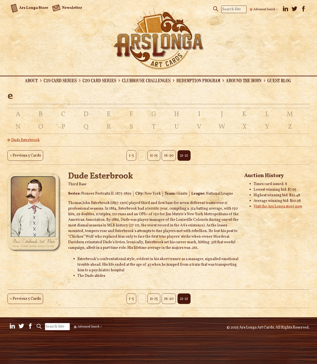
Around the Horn (243, 80)
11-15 (154, 155)
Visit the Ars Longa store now (278, 206)
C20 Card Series (99, 80)
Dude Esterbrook (25, 140)
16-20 (169, 155)
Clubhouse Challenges (146, 80)
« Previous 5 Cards (25, 155)
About (31, 80)
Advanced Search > (265, 9)
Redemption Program (198, 80)
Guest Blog (279, 80)
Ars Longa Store (29, 7)
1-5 (131, 155)
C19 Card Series (60, 80)
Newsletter (67, 7)
